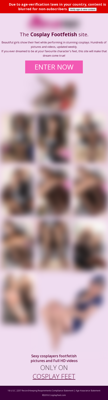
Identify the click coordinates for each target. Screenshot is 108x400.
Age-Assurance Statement (88, 390)
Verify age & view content (82, 9)
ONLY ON (54, 372)
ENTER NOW (54, 67)
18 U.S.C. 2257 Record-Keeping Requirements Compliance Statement (40, 390)
